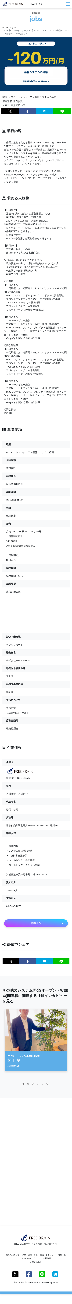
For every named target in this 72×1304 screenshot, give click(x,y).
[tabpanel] (36, 1042)
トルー (55, 1282)
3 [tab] (33, 1086)
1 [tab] (24, 1086)
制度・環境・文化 (29, 1255)
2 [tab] (28, 1086)
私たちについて (12, 1255)
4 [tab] (38, 1086)
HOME (5, 27)
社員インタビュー (47, 1255)
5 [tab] (43, 1086)
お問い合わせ (36, 1262)
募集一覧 (62, 1255)
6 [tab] (48, 1086)
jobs (14, 27)
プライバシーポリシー (30, 1258)
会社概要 (47, 1258)
